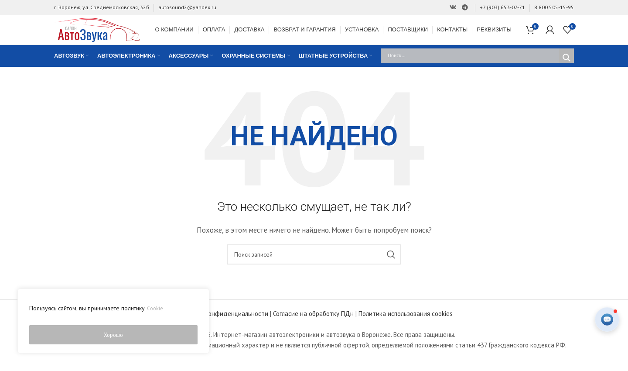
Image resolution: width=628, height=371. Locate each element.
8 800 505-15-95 (554, 7)
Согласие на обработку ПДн (313, 325)
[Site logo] (108, 35)
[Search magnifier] (566, 69)
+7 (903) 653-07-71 (502, 7)
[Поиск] (314, 266)
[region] (113, 323)
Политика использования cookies (405, 325)
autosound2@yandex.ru (187, 7)
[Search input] (472, 67)
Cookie (156, 313)
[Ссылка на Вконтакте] (453, 8)
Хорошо (113, 335)
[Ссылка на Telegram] (465, 8)
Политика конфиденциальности (222, 325)
